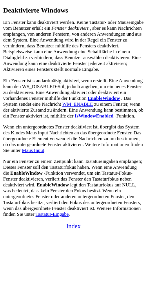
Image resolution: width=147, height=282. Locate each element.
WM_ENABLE (77, 104)
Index (73, 226)
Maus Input (33, 150)
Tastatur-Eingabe (52, 214)
